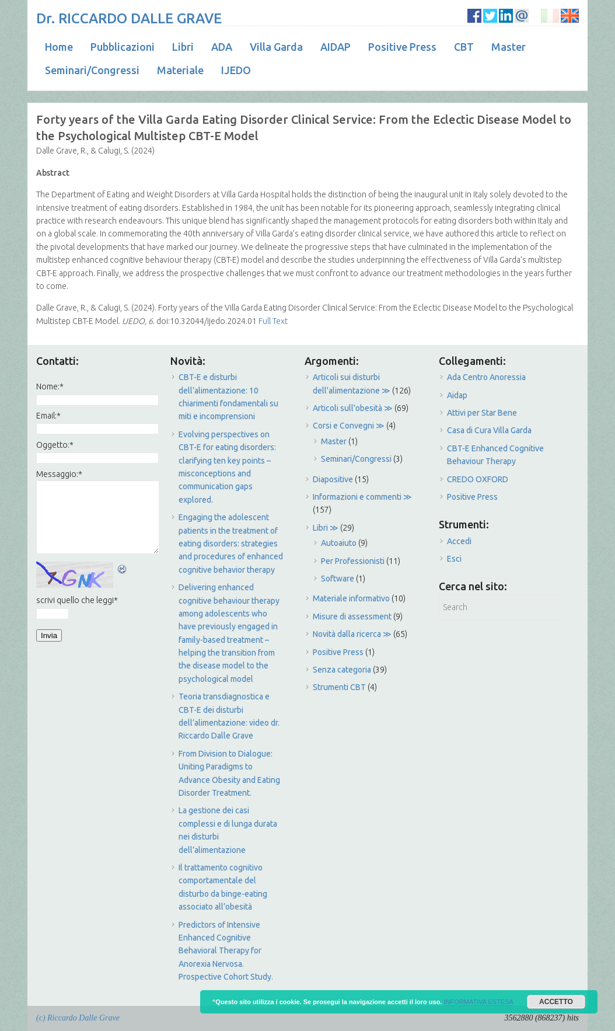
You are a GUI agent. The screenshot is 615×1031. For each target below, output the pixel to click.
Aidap (457, 395)
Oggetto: (55, 445)
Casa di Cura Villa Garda (489, 430)
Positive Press (402, 47)
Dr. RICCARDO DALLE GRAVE (129, 18)
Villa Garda (276, 47)
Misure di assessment (352, 616)
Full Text (272, 321)
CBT (464, 47)
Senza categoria (342, 669)
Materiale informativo (351, 598)
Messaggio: (59, 474)
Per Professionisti (353, 561)
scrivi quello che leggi (77, 600)
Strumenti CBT (339, 687)
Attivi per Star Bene (482, 412)
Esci (454, 558)
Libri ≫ (325, 527)
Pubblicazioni (122, 47)
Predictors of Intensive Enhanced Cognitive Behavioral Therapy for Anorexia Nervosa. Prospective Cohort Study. (226, 951)
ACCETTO (556, 1002)
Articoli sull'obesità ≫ (353, 408)
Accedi (459, 541)
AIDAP (335, 47)
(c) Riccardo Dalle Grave (78, 1017)
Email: (48, 415)
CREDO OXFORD (477, 479)
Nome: (50, 386)
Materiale (180, 70)
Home (59, 47)
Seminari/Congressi (92, 70)
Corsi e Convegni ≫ (349, 425)
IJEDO (236, 70)
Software (337, 578)
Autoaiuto (339, 543)
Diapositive (333, 479)
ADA (221, 47)
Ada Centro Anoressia (486, 377)
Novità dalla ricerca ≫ (352, 634)
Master (508, 47)
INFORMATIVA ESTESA (478, 1001)
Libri (183, 47)
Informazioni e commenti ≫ (362, 496)
